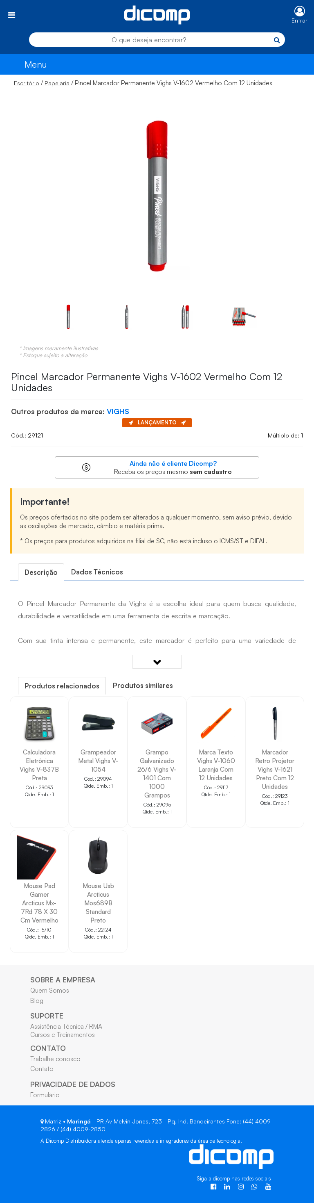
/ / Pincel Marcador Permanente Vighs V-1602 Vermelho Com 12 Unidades (143, 83)
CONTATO (48, 1048)
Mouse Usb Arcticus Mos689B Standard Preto (98, 903)
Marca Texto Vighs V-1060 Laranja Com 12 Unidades (216, 765)
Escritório (26, 83)
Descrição (41, 572)
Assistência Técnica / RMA (66, 1026)
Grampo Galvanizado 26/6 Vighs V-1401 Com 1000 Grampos (157, 773)
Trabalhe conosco (55, 1059)
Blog (36, 1000)
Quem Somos (49, 990)
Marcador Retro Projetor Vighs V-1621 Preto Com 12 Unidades (274, 769)
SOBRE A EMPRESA (62, 979)
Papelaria (57, 83)
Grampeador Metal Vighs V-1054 (98, 760)
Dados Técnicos (97, 571)
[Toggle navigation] (11, 15)
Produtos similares (143, 685)
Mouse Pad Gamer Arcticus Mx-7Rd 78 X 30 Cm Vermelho (39, 903)
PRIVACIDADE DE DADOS (72, 1084)
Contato (42, 1068)
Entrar (299, 20)
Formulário (45, 1095)
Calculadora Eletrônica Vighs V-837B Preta (39, 765)
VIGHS (118, 411)
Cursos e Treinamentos (62, 1034)
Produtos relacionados (62, 685)
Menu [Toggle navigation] (36, 64)
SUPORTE (46, 1015)
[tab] (41, 572)
